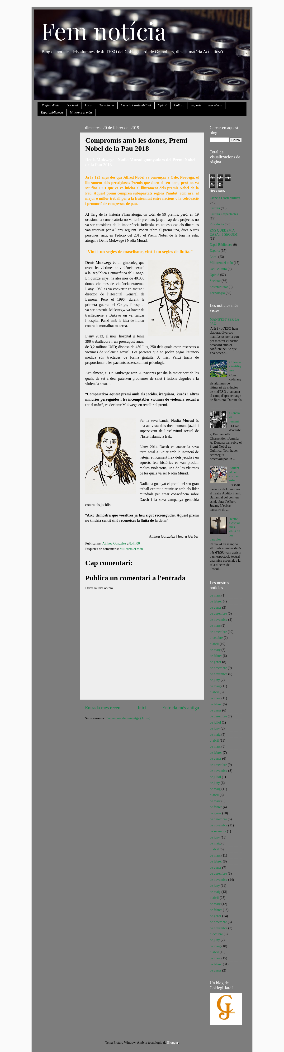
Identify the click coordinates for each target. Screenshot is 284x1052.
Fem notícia (103, 30)
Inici (142, 707)
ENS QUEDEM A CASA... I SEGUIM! (224, 232)
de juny (215, 680)
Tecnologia (106, 105)
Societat (72, 105)
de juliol (215, 722)
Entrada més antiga (180, 707)
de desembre (218, 613)
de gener (215, 607)
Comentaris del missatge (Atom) (128, 718)
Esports (196, 105)
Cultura (179, 105)
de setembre (218, 831)
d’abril (214, 644)
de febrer (216, 601)
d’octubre (216, 638)
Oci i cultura (218, 269)
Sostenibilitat (219, 287)
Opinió (162, 105)
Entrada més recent (103, 707)
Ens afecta (215, 105)
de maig (215, 686)
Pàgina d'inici (51, 105)
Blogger (172, 1042)
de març (215, 595)
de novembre (218, 619)
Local (88, 105)
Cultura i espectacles (224, 214)
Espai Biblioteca (52, 112)
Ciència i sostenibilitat (136, 105)
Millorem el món (81, 112)
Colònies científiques (235, 366)
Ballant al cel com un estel (234, 474)
